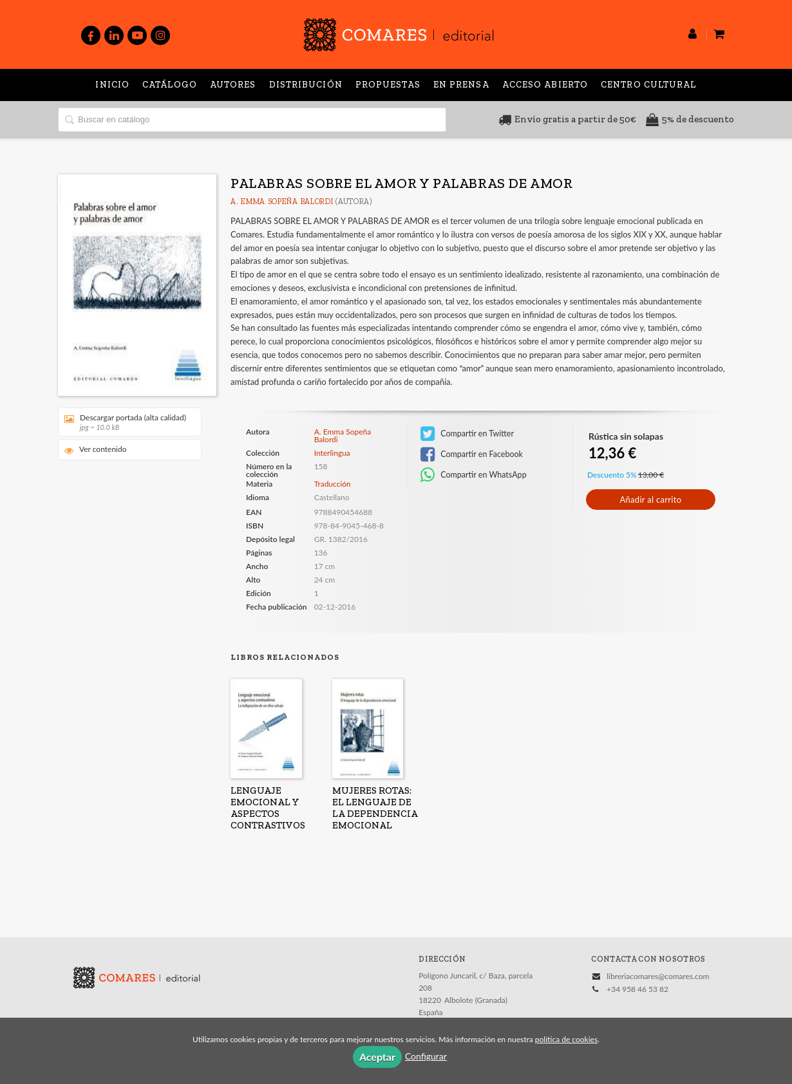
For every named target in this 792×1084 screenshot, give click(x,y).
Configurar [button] (426, 1056)
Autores (233, 84)
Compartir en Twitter (467, 433)
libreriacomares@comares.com (658, 976)
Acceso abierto (545, 84)
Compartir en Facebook (471, 454)
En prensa (461, 84)
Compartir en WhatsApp (473, 475)
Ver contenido (95, 449)
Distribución (306, 84)
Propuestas (387, 84)
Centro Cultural (649, 84)
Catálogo (169, 84)
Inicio (112, 84)
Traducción (332, 484)
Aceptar (377, 1057)
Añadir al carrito (650, 499)
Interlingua (332, 453)
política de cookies (566, 1039)
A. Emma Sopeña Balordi (282, 201)
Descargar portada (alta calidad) (125, 422)
